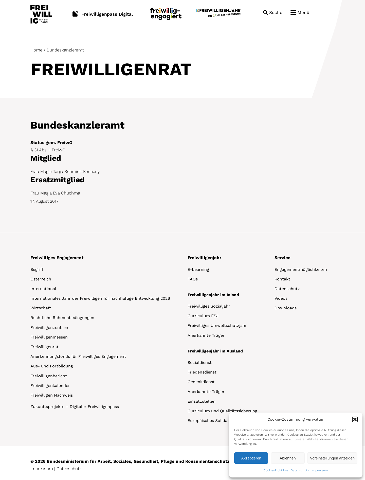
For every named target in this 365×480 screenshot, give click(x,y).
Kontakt (282, 279)
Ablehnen (288, 458)
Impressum (320, 470)
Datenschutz (300, 470)
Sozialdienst (200, 362)
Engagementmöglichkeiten (301, 269)
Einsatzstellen (201, 401)
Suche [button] (275, 12)
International (43, 288)
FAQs (193, 279)
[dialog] (295, 445)
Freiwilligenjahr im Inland (213, 294)
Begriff (37, 269)
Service (282, 257)
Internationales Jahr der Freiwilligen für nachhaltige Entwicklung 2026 (100, 298)
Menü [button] (303, 12)
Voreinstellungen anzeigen (332, 458)
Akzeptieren (251, 458)
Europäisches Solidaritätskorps (218, 420)
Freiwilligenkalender (50, 385)
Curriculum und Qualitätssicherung (222, 410)
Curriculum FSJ (203, 315)
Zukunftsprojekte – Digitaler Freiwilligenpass (74, 406)
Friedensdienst (202, 372)
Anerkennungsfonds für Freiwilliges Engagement (78, 356)
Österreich (40, 279)
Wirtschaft (40, 308)
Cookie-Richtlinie (276, 470)
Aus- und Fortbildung (51, 366)
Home (36, 49)
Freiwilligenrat (44, 346)
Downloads (286, 308)
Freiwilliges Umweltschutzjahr (217, 325)
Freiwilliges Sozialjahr (209, 306)
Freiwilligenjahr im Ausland (215, 351)
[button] (354, 419)
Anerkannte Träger (206, 335)
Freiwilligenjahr (204, 257)
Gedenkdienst (201, 381)
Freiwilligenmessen (49, 337)
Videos (281, 298)
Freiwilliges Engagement (56, 257)
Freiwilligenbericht (48, 376)
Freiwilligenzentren (49, 327)
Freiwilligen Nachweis (51, 395)
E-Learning (198, 269)
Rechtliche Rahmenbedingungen (62, 317)
